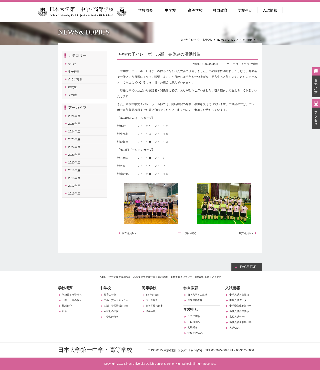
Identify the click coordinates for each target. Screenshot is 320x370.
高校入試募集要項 (239, 311)
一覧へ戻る (189, 233)
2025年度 (74, 123)
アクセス (316, 118)
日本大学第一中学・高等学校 (196, 39)
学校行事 (74, 71)
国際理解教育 (195, 300)
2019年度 (74, 170)
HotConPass (202, 277)
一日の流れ (194, 321)
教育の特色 (110, 294)
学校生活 (245, 10)
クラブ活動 (246, 39)
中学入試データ (238, 300)
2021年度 (74, 154)
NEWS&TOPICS (226, 39)
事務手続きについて (181, 277)
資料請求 (316, 86)
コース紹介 (152, 300)
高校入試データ (238, 316)
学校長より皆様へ (72, 294)
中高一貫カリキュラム (116, 300)
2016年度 (74, 193)
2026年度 (74, 116)
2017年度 (74, 185)
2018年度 (74, 178)
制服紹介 (192, 327)
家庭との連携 (111, 311)
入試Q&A (234, 327)
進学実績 (151, 311)
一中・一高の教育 (72, 300)
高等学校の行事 (154, 305)
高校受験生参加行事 (144, 277)
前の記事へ (129, 233)
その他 (72, 95)
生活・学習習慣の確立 (116, 305)
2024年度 (74, 131)
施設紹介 (67, 305)
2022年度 (74, 147)
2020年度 (74, 162)
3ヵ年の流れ (152, 294)
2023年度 (74, 139)
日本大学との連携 (197, 294)
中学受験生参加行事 (120, 277)
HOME (102, 277)
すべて (72, 64)
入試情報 (270, 10)
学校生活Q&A (195, 332)
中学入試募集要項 (239, 294)
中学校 (170, 10)
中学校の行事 (111, 316)
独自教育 (220, 10)
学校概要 (145, 10)
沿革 (64, 311)
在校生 (72, 87)
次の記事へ (246, 233)
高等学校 (195, 10)
